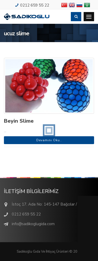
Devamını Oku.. (49, 140)
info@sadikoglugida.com (33, 223)
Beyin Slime (19, 120)
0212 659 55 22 (34, 5)
